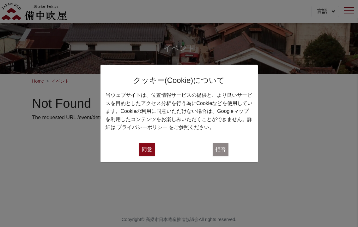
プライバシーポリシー (142, 127)
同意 (147, 149)
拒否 (220, 149)
